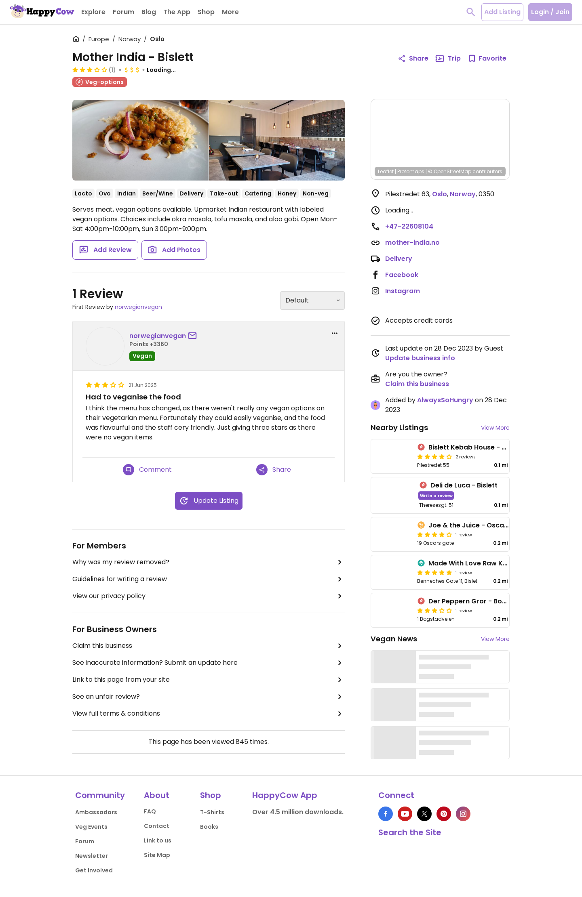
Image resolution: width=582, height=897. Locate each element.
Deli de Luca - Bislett (464, 485)
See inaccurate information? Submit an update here (208, 663)
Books (209, 827)
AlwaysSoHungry (445, 400)
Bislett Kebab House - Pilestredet (483, 447)
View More (495, 428)
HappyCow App (284, 795)
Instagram (402, 291)
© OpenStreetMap (449, 171)
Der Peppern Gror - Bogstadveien (484, 601)
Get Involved (94, 870)
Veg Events (91, 827)
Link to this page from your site (208, 680)
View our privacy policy (208, 596)
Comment (147, 469)
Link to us (157, 840)
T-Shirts (212, 812)
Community (100, 795)
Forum (84, 841)
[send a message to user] (194, 336)
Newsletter (91, 856)
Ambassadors (96, 812)
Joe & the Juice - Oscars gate (478, 525)
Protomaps (410, 171)
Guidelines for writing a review (208, 579)
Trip (448, 58)
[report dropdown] (335, 333)
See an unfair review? (208, 697)
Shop (210, 795)
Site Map (157, 855)
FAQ (150, 811)
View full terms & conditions (208, 713)
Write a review (436, 495)
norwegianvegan (138, 307)
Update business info (420, 358)
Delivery (398, 258)
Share (273, 469)
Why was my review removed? (208, 562)
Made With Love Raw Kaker (473, 563)
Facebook (401, 274)
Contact (156, 826)
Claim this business (208, 646)
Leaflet (386, 171)
